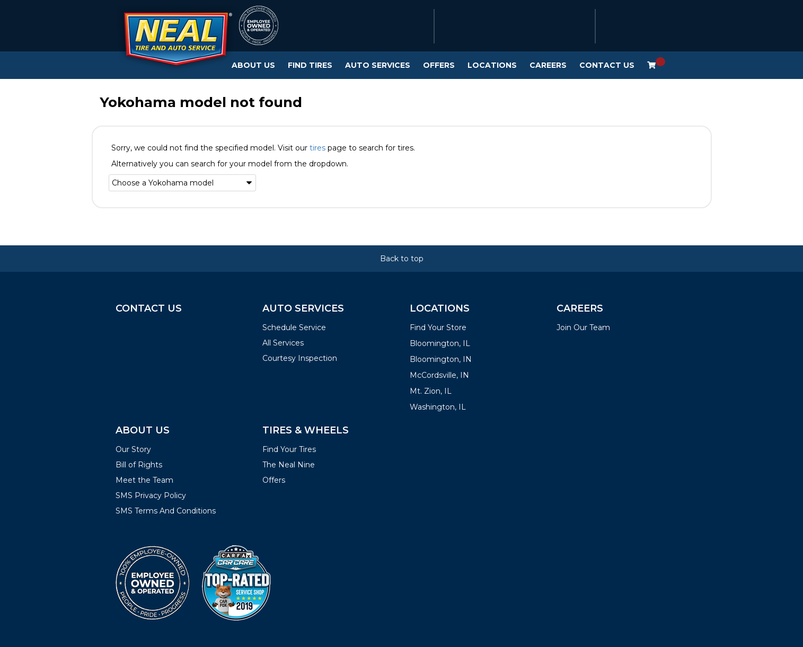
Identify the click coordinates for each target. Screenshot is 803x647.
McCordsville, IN (439, 375)
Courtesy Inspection (299, 358)
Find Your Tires (289, 449)
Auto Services (377, 65)
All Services (283, 343)
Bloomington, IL (440, 343)
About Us (253, 65)
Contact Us (606, 65)
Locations (492, 65)
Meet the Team (144, 480)
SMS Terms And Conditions (166, 511)
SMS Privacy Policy (151, 495)
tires (317, 148)
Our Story (133, 449)
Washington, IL (438, 407)
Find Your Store (438, 327)
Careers (548, 65)
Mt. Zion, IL (431, 391)
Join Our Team (583, 327)
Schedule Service (294, 327)
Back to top (401, 258)
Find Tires (310, 65)
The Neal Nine (288, 464)
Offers (439, 65)
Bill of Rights (139, 464)
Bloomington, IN (441, 359)
